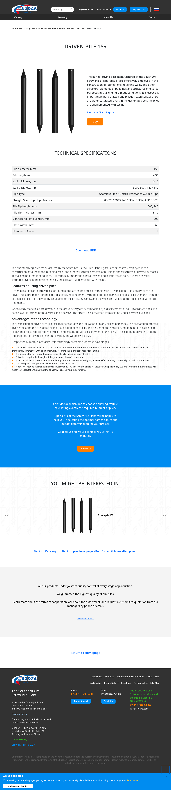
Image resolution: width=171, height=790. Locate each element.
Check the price (106, 111)
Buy (97, 121)
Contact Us (85, 448)
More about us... (85, 618)
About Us (108, 17)
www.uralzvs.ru (19, 714)
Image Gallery (111, 683)
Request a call (138, 9)
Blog (157, 676)
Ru (155, 9)
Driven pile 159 (85, 515)
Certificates (96, 683)
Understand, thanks (17, 786)
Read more (92, 111)
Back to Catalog (39, 551)
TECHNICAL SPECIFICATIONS (85, 153)
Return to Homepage (85, 652)
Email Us (120, 9)
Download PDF (85, 250)
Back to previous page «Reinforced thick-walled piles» (101, 551)
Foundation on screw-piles (130, 676)
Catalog (18, 17)
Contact (153, 17)
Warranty (62, 17)
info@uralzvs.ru (104, 9)
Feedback (126, 683)
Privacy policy (141, 683)
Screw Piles (96, 676)
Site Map (154, 683)
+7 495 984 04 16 (140, 705)
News (149, 676)
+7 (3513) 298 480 (86, 9)
